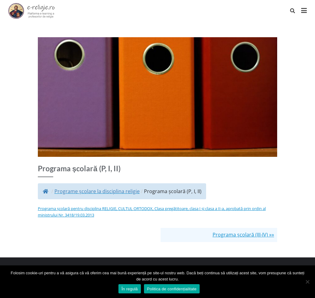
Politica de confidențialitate (172, 289)
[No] (307, 282)
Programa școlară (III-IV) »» (243, 234)
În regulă (130, 289)
